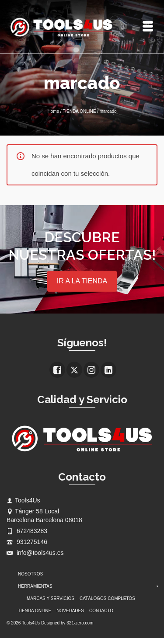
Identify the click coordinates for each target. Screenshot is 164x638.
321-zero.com (79, 623)
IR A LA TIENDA (82, 281)
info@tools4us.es (35, 552)
